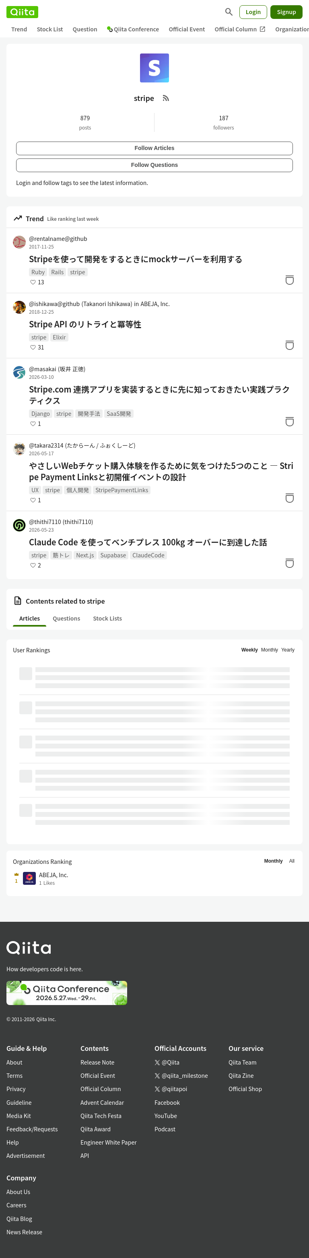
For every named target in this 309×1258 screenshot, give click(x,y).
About (14, 1062)
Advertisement (25, 1155)
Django (40, 413)
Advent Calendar (102, 1102)
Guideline (19, 1102)
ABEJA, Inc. (155, 304)
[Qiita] (22, 12)
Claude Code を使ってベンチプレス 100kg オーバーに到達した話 (148, 542)
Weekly (249, 650)
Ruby (38, 272)
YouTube (165, 1116)
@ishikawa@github (80, 304)
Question (85, 29)
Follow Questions (154, 165)
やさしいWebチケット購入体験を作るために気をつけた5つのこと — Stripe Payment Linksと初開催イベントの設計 (161, 471)
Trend (19, 29)
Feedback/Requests (32, 1129)
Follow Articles (154, 148)
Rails (57, 272)
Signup (286, 12)
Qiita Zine (241, 1075)
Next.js (85, 555)
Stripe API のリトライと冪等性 (85, 324)
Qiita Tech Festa (101, 1116)
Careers (16, 1205)
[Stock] (289, 279)
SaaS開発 (119, 413)
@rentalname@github (58, 238)
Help (12, 1142)
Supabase (113, 555)
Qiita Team (243, 1062)
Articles (29, 618)
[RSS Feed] (166, 98)
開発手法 (89, 413)
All (292, 861)
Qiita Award (95, 1129)
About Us (18, 1192)
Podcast (164, 1129)
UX (35, 490)
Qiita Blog (19, 1219)
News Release (24, 1232)
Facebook (167, 1102)
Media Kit (18, 1116)
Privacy (15, 1089)
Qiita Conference (133, 29)
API (84, 1155)
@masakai (57, 369)
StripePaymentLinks (121, 490)
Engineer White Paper (108, 1142)
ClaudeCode (148, 555)
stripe (77, 272)
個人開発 (77, 490)
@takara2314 (82, 445)
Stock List (50, 29)
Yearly (288, 650)
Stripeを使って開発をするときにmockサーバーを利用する (136, 259)
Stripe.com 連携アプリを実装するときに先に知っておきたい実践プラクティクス (159, 395)
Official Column (240, 29)
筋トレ (61, 555)
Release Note (97, 1062)
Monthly (269, 650)
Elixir (59, 337)
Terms (14, 1075)
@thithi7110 (61, 522)
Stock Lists (107, 618)
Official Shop (245, 1089)
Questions (66, 618)
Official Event (187, 29)
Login (253, 12)
